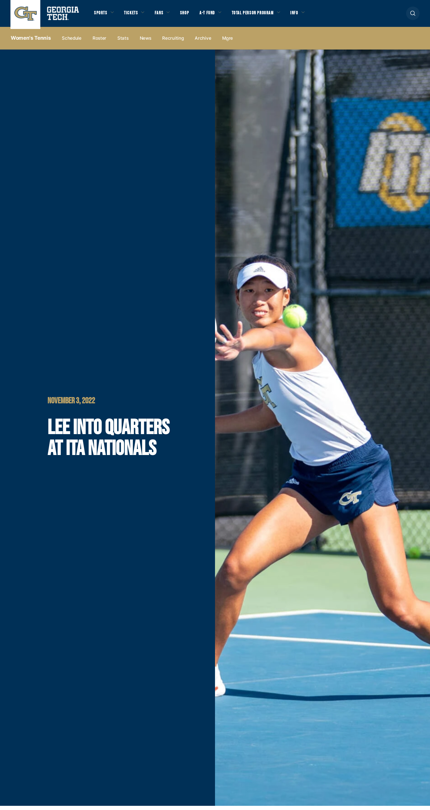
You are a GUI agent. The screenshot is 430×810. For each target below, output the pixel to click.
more (227, 42)
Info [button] (312, 15)
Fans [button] (164, 15)
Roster (99, 42)
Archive (203, 42)
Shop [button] (191, 15)
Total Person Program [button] (266, 15)
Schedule (72, 42)
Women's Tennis (31, 42)
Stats (123, 42)
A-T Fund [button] (216, 15)
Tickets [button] (134, 15)
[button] (413, 15)
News (145, 42)
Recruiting (173, 42)
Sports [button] (101, 15)
